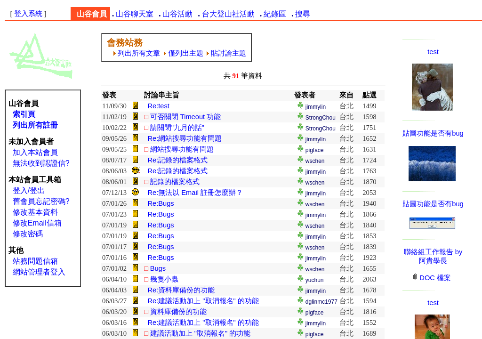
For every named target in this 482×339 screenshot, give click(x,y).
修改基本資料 (35, 212)
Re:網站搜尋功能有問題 (184, 138)
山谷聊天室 (134, 14)
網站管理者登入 (39, 272)
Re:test (158, 106)
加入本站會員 (35, 152)
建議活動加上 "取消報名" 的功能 (200, 333)
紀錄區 (275, 14)
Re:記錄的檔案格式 (177, 160)
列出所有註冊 (35, 125)
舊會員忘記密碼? (41, 201)
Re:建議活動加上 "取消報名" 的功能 (202, 301)
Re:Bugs (160, 203)
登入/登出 (29, 190)
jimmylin (315, 107)
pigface (314, 150)
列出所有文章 (136, 53)
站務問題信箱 (35, 261)
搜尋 (302, 14)
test (433, 52)
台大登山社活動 (228, 14)
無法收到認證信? (41, 163)
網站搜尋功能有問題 (182, 149)
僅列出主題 (183, 53)
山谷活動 (177, 14)
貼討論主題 (226, 53)
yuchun (314, 280)
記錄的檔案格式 (175, 182)
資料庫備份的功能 (178, 311)
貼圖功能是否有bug (432, 133)
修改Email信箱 (37, 223)
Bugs (158, 268)
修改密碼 (28, 234)
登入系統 (28, 13)
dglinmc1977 (321, 302)
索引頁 (24, 114)
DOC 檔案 (432, 278)
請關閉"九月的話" (177, 127)
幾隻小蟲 (164, 279)
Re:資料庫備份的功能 (181, 290)
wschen (315, 161)
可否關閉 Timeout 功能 (185, 117)
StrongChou (320, 117)
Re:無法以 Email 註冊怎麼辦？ (195, 192)
